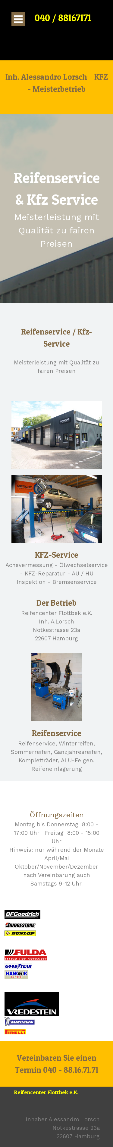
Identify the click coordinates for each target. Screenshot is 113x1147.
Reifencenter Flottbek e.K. (46, 1092)
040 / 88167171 (63, 18)
